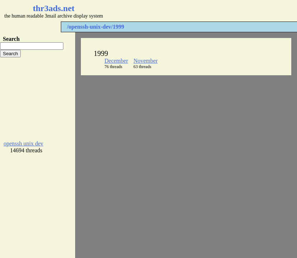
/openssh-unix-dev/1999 (95, 27)
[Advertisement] (37, 99)
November (145, 61)
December (116, 61)
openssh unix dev (23, 143)
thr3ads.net (54, 8)
